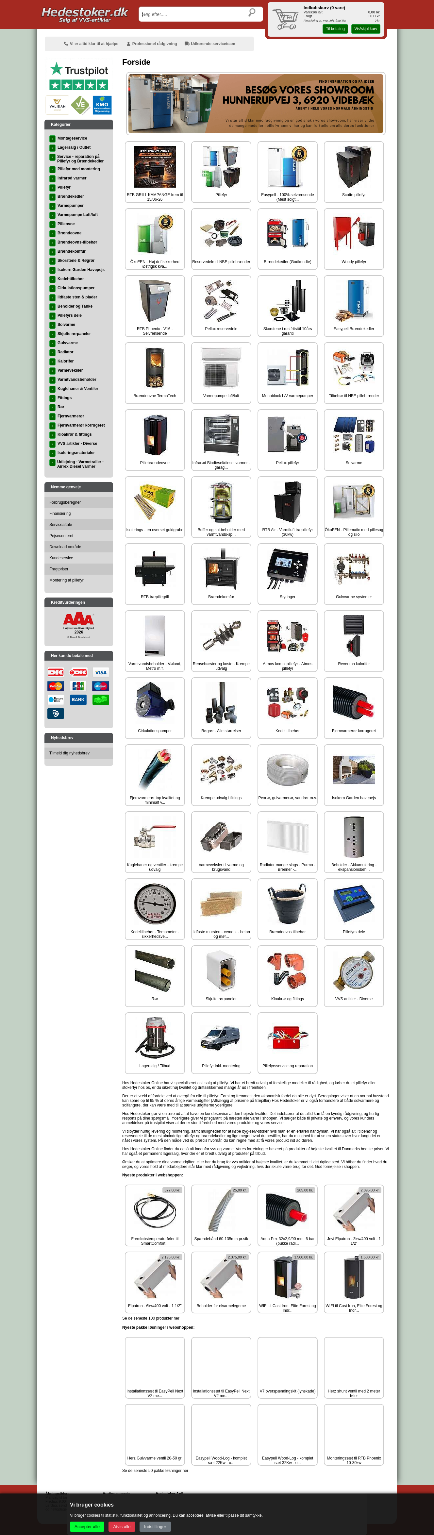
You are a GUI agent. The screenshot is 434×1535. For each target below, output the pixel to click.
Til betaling (335, 28)
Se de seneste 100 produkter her (150, 1318)
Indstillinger (155, 1526)
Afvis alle (121, 1526)
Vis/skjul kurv (365, 28)
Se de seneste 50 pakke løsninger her (155, 1470)
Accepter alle (87, 1526)
